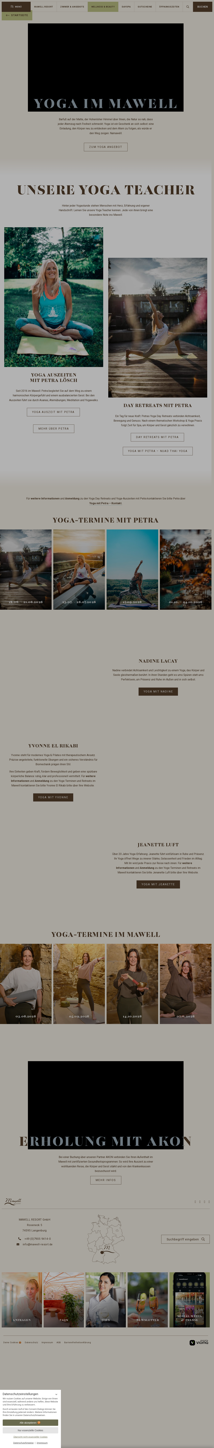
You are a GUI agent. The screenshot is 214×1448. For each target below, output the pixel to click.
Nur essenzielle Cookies (30, 1430)
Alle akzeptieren (30, 1422)
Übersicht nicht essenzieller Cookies (30, 1436)
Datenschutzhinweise (23, 1442)
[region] (30, 1407)
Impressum (42, 1442)
